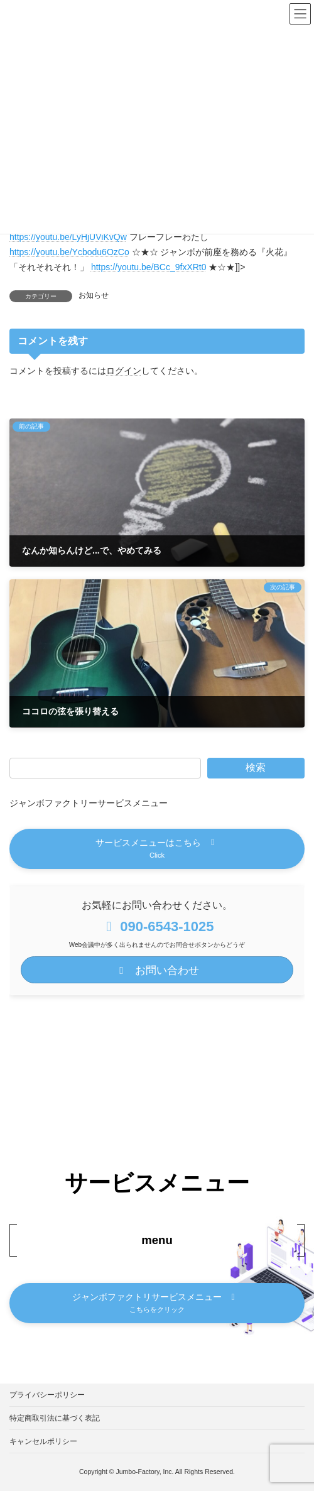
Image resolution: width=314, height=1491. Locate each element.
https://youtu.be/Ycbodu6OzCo (69, 252)
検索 (256, 767)
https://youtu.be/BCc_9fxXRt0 (149, 267)
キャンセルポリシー (43, 1441)
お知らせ (93, 295)
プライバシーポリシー (47, 1394)
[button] (157, 849)
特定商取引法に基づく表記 (54, 1418)
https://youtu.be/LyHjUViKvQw (68, 237)
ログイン (123, 371)
